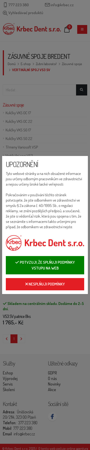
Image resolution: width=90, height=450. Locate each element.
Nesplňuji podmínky (45, 284)
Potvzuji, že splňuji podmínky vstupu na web (45, 265)
